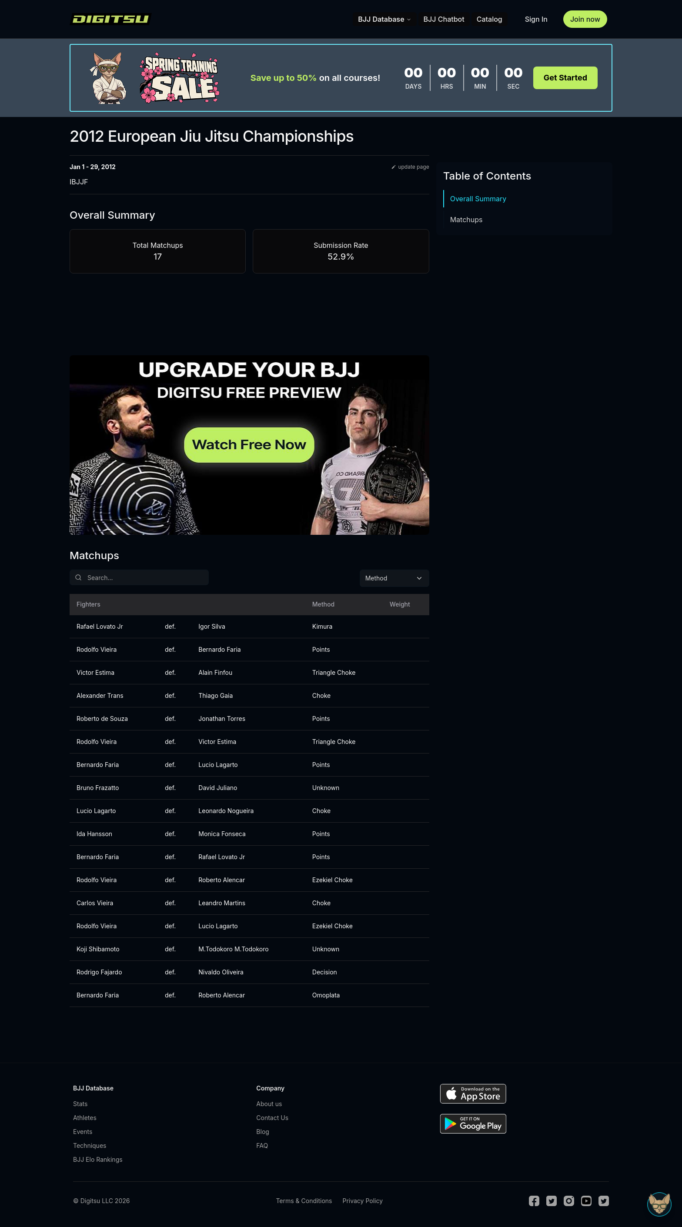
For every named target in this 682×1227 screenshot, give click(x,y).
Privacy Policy (362, 1200)
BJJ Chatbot (444, 19)
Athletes (85, 1117)
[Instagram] (569, 1201)
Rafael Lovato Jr (100, 626)
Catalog (489, 19)
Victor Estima (95, 672)
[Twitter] (551, 1201)
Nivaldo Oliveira (221, 972)
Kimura (322, 626)
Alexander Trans (100, 695)
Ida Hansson (94, 833)
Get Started (565, 77)
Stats (80, 1103)
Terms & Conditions (304, 1200)
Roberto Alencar (221, 880)
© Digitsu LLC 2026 (101, 1200)
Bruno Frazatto (98, 787)
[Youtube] (586, 1201)
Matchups (466, 219)
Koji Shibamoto (98, 949)
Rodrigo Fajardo (99, 972)
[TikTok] (603, 1201)
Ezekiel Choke (332, 880)
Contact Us (272, 1117)
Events (82, 1131)
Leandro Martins (221, 903)
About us (269, 1103)
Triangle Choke (334, 672)
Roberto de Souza (102, 718)
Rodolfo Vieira (97, 649)
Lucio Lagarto (217, 764)
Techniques (89, 1145)
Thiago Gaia (215, 695)
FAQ (262, 1145)
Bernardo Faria (219, 649)
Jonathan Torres (221, 718)
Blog (262, 1131)
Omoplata (326, 995)
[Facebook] (534, 1201)
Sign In (536, 19)
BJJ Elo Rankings (98, 1159)
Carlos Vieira (95, 903)
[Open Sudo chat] (659, 1204)
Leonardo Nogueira (226, 810)
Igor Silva (211, 626)
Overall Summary (478, 198)
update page (410, 166)
